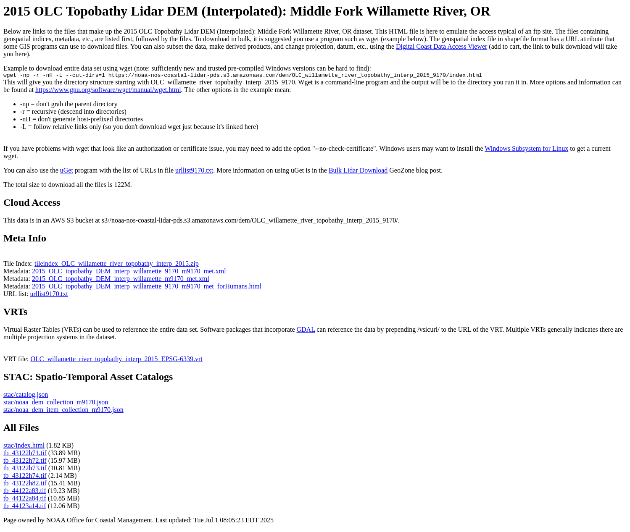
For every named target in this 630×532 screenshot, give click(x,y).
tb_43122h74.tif (25, 476)
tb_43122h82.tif (25, 484)
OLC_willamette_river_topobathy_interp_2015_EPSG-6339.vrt (117, 360)
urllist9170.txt (194, 171)
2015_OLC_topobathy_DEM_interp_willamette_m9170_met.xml (120, 279)
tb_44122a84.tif (24, 499)
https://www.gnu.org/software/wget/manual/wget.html (108, 90)
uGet (66, 171)
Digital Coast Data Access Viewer (441, 46)
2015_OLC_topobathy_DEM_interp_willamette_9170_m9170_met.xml (129, 272)
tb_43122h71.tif (25, 454)
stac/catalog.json (25, 395)
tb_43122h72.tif (25, 461)
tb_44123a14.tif (24, 507)
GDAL (305, 330)
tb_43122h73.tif (25, 469)
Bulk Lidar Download (358, 171)
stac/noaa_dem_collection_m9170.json (55, 403)
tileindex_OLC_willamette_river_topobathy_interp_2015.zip (116, 264)
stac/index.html (24, 446)
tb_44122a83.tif (24, 491)
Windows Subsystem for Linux (526, 149)
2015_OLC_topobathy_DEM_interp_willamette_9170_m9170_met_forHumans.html (146, 287)
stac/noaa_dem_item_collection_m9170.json (63, 410)
